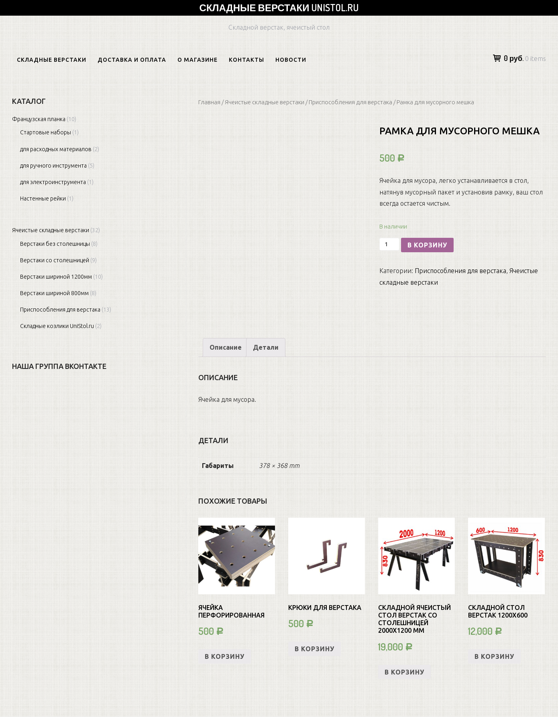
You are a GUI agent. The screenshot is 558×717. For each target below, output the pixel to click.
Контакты (246, 60)
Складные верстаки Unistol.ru (279, 7)
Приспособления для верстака (350, 102)
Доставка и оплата (132, 60)
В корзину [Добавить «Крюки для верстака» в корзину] (314, 648)
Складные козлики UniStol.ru (57, 326)
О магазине (197, 60)
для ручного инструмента (53, 165)
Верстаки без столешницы (55, 244)
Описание (226, 347)
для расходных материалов (56, 149)
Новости (290, 60)
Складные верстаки (51, 60)
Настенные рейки (43, 198)
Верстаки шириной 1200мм (56, 276)
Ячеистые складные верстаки (264, 102)
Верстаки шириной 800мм (54, 293)
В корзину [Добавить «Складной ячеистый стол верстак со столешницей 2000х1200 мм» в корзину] (404, 672)
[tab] (225, 347)
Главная (209, 102)
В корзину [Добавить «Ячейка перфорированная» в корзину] (224, 656)
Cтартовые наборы (45, 132)
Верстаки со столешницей (54, 260)
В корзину (427, 245)
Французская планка (38, 119)
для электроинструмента (53, 182)
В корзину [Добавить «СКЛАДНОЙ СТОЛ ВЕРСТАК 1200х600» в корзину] (494, 656)
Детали (266, 347)
